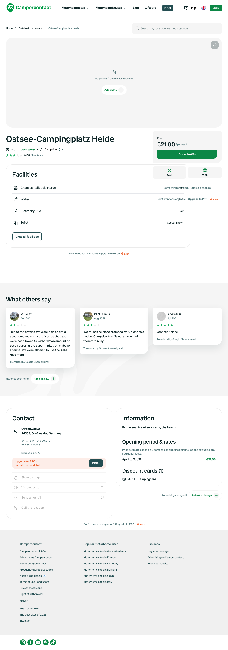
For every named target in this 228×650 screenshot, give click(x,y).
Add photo (114, 90)
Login (216, 8)
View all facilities (27, 237)
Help (190, 8)
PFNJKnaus (102, 314)
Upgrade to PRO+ (109, 253)
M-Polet (26, 314)
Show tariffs (187, 154)
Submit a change (201, 187)
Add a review (45, 378)
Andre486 (174, 314)
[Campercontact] (29, 8)
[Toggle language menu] (203, 8)
